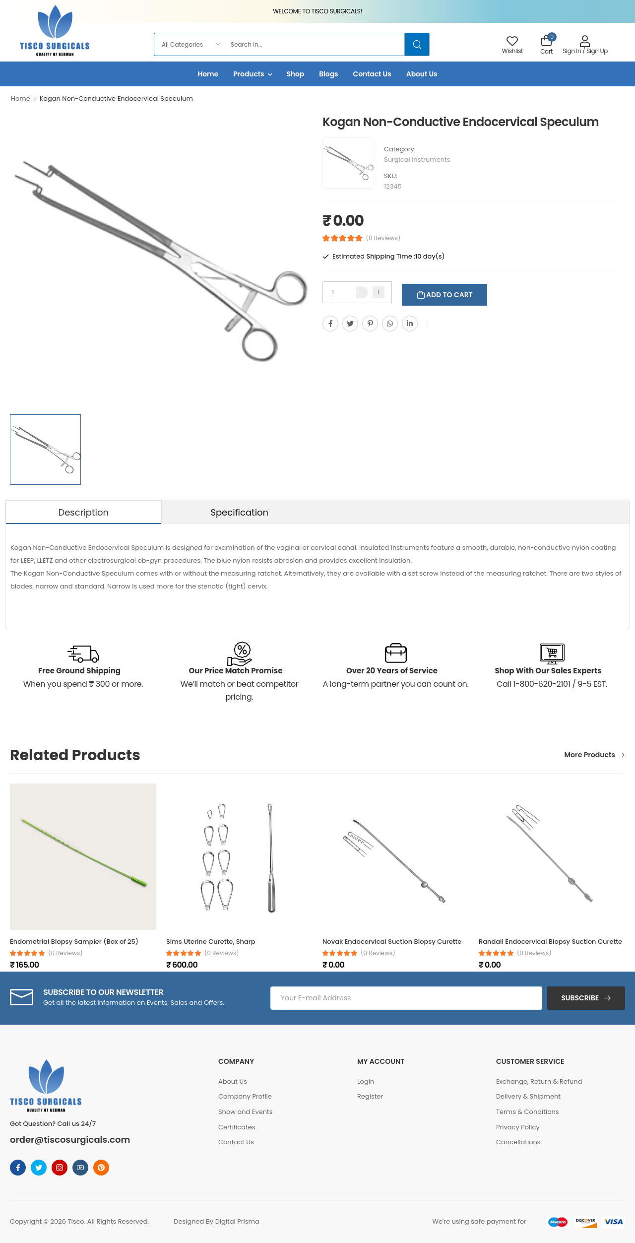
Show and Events (245, 1111)
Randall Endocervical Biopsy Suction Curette (550, 941)
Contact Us (372, 74)
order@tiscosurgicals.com (70, 1139)
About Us (422, 74)
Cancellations (518, 1142)
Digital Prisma (237, 1221)
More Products (590, 755)
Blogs (328, 74)
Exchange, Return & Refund (539, 1081)
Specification (239, 512)
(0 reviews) (65, 953)
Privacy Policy (518, 1127)
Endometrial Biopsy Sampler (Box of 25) (74, 941)
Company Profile (245, 1096)
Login (365, 1081)
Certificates (236, 1127)
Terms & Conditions (527, 1111)
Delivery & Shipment (528, 1096)
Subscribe (580, 998)
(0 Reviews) (383, 238)
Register (370, 1096)
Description (83, 512)
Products (248, 74)
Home (207, 74)
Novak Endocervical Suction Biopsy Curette (391, 941)
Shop (296, 74)
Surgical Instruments (417, 159)
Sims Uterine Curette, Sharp (210, 941)
